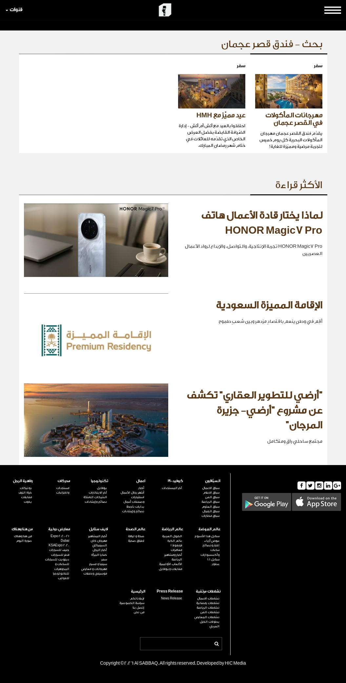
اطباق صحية (136, 540)
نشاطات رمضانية (207, 603)
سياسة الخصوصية (131, 603)
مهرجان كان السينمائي (99, 543)
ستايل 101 (213, 559)
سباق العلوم (210, 506)
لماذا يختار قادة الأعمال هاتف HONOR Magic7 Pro (261, 223)
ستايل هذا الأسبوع (206, 536)
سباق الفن (212, 497)
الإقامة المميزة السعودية (269, 305)
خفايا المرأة (99, 554)
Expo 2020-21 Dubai (60, 538)
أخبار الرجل (99, 550)
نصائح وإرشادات (133, 511)
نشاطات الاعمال (208, 598)
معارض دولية (59, 529)
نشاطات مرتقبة (208, 591)
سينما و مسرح (98, 564)
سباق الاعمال (210, 488)
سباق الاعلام (211, 492)
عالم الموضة (209, 529)
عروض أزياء (211, 540)
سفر (104, 559)
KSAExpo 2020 (59, 545)
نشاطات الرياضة (207, 607)
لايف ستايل (98, 529)
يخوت (28, 501)
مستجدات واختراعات (62, 490)
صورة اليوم (24, 540)
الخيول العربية (172, 536)
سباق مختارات (210, 515)
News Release (171, 598)
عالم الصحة (135, 529)
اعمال (140, 481)
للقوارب (63, 578)
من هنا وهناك (22, 529)
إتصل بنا (138, 607)
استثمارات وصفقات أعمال (133, 499)
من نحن (138, 612)
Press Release (170, 591)
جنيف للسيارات (59, 550)
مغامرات (176, 550)
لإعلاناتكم (137, 598)
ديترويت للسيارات (57, 559)
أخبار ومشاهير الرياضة (173, 557)
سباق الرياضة (210, 501)
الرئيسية (138, 591)
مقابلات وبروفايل (170, 569)
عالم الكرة (174, 540)
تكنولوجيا (99, 481)
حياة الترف (25, 492)
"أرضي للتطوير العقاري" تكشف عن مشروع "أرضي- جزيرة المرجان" (254, 410)
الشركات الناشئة (95, 497)
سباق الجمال (210, 511)
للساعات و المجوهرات (61, 566)
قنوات (14, 9)
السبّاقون (212, 481)
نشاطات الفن (209, 612)
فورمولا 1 (176, 545)
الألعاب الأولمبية (170, 564)
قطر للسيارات (60, 554)
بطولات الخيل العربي (209, 624)
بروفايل (102, 488)
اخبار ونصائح (210, 545)
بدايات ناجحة (135, 506)
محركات (63, 481)
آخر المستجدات (172, 488)
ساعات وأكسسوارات (209, 552)
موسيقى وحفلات (95, 573)
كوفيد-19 (175, 481)
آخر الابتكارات (98, 492)
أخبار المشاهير (97, 536)
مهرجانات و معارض (94, 569)
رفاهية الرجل (23, 481)
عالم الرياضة (172, 529)
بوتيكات (26, 488)
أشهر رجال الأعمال (132, 492)
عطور (215, 564)
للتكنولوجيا (61, 573)
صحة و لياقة (136, 536)
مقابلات (26, 497)
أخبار (141, 488)
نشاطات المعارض (206, 617)
